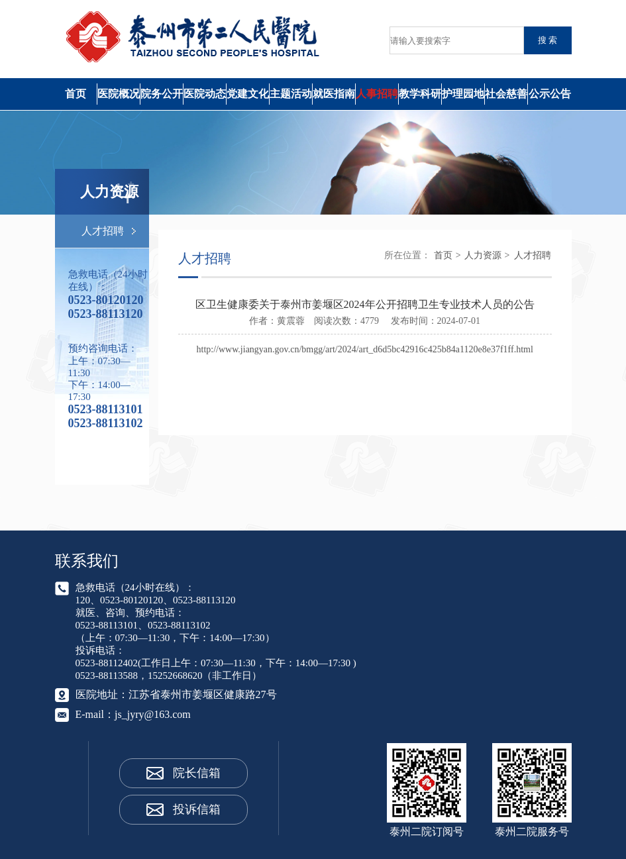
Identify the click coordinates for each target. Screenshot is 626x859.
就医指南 (334, 93)
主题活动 (291, 93)
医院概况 (118, 93)
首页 (75, 93)
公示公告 (550, 93)
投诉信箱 (197, 809)
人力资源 (482, 255)
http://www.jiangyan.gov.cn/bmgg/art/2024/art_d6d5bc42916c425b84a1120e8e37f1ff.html (365, 349)
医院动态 (204, 93)
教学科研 (420, 93)
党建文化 (248, 93)
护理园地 (463, 93)
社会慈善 (506, 93)
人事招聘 (377, 93)
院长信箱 (197, 773)
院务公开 (161, 93)
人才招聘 (102, 230)
